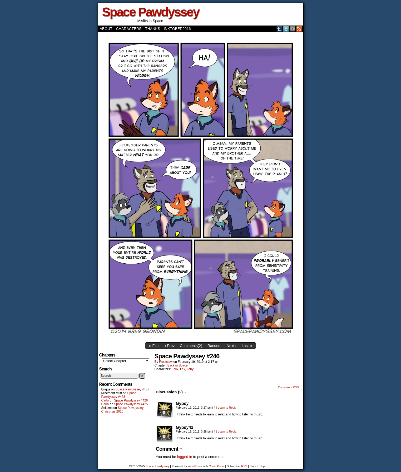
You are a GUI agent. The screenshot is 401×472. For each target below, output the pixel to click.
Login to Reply (227, 407)
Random (214, 346)
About (106, 29)
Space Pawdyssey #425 (131, 404)
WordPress (195, 466)
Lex (182, 369)
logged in (184, 457)
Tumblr (279, 29)
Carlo (105, 400)
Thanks (152, 29)
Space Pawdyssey (150, 12)
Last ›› (247, 346)
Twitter (286, 29)
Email (292, 29)
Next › (231, 346)
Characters (128, 29)
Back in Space (177, 365)
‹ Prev (170, 346)
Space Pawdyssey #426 (131, 400)
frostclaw (165, 362)
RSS (299, 29)
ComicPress (216, 466)
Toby (190, 369)
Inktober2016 (177, 29)
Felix (175, 369)
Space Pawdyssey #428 (118, 395)
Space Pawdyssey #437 (132, 389)
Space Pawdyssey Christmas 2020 (122, 409)
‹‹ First (154, 346)
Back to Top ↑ (258, 466)
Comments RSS (288, 387)
